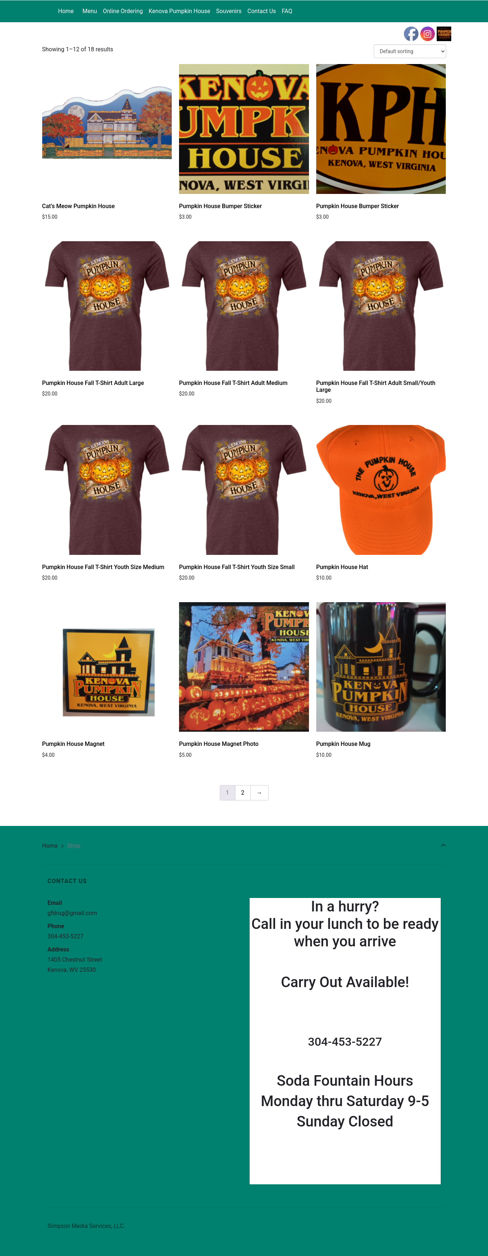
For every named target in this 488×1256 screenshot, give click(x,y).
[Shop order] (410, 51)
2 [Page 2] (243, 792)
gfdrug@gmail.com (72, 913)
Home (50, 845)
